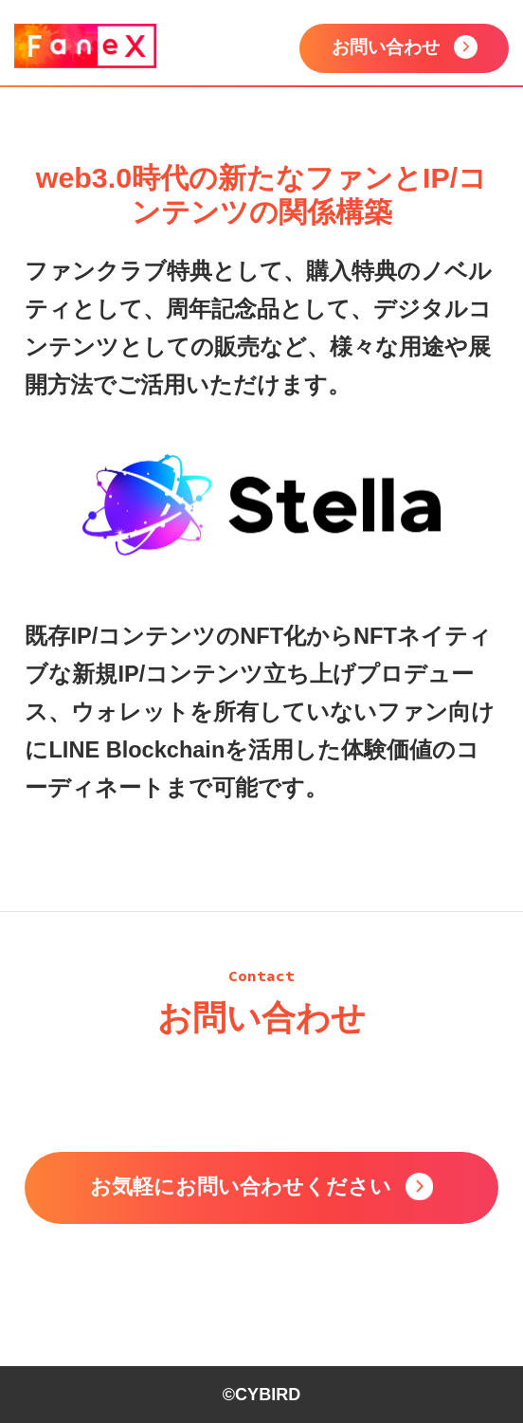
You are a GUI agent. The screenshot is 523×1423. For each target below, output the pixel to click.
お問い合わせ (386, 47)
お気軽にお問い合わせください (240, 1186)
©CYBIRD (261, 1394)
